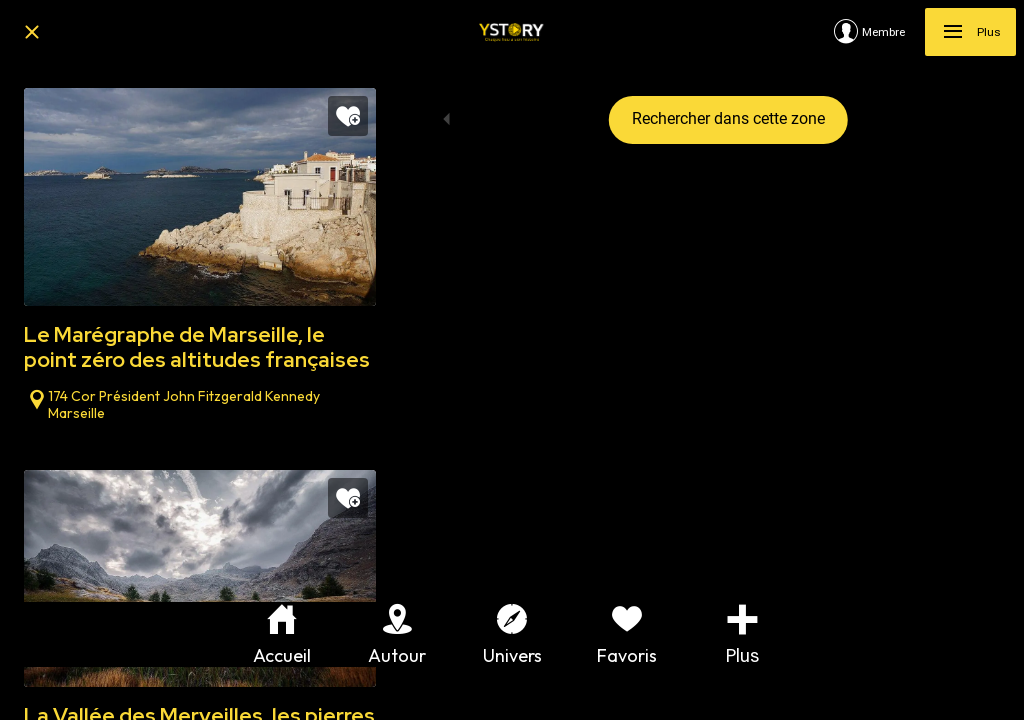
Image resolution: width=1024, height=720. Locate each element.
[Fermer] (32, 32)
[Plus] (970, 32)
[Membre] (879, 32)
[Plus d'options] (742, 634)
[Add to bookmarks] (348, 116)
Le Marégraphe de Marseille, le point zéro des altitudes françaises (197, 347)
